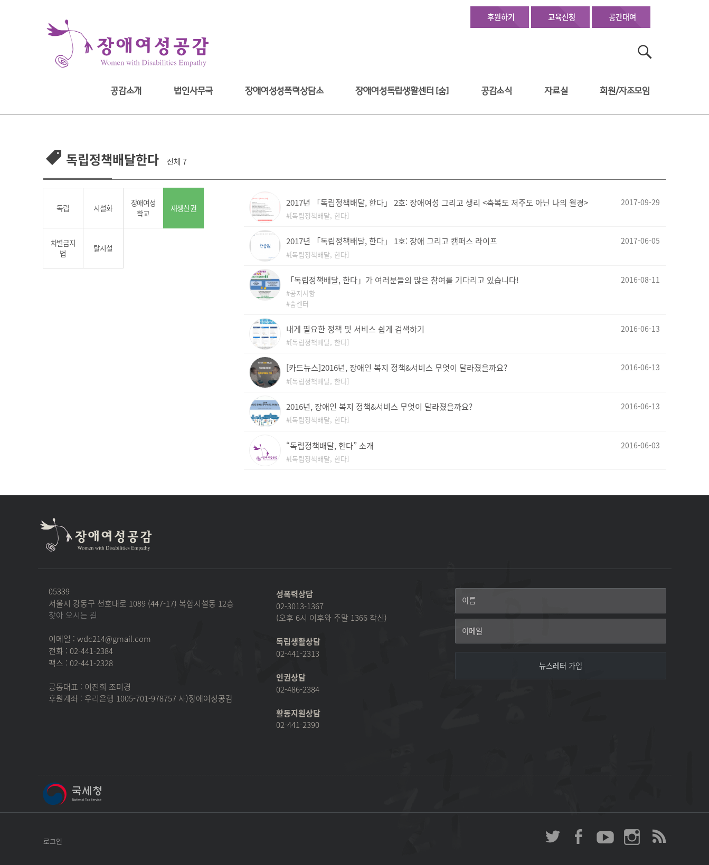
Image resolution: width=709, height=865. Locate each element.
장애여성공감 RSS (658, 836)
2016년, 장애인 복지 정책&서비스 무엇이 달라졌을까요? (379, 406)
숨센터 (299, 304)
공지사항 (302, 293)
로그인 (52, 841)
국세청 (96, 794)
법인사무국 (193, 91)
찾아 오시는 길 (73, 615)
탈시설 (102, 248)
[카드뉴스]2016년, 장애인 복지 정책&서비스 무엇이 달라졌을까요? (396, 367)
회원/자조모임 (625, 91)
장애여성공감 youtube (605, 836)
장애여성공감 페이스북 (579, 836)
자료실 (556, 91)
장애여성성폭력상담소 (284, 91)
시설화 (102, 208)
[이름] (560, 600)
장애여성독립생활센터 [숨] (402, 91)
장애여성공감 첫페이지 (127, 44)
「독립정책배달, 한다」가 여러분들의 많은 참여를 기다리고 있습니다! (402, 280)
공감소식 (496, 91)
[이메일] (560, 631)
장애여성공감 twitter (553, 836)
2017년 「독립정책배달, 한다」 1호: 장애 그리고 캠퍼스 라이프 (391, 241)
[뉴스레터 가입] (560, 665)
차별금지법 (63, 248)
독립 (62, 208)
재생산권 (183, 208)
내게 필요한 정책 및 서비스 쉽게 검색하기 (355, 329)
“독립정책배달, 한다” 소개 (330, 445)
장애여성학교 (143, 208)
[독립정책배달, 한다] (319, 215)
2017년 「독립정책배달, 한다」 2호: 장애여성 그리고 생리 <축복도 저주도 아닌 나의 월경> (437, 202)
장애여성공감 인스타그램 (632, 836)
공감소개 (125, 91)
